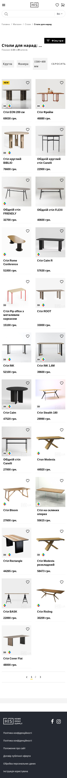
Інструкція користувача (15, 771)
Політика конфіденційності (17, 733)
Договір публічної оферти (17, 756)
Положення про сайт (14, 748)
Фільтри (54, 41)
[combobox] (60, 14)
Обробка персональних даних (19, 763)
